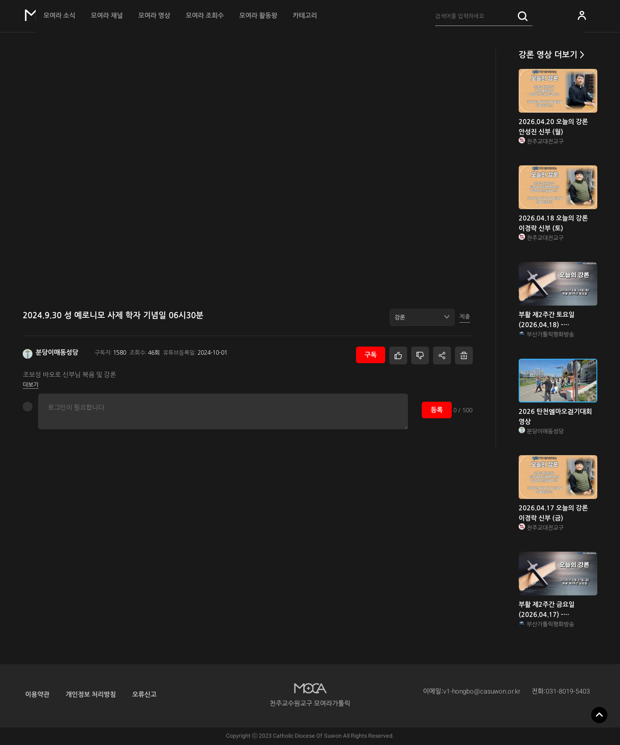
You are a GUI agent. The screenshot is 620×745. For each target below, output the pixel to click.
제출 (464, 316)
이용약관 (37, 694)
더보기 (31, 384)
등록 (437, 410)
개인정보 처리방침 (91, 694)
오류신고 (144, 694)
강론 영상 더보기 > (551, 55)
